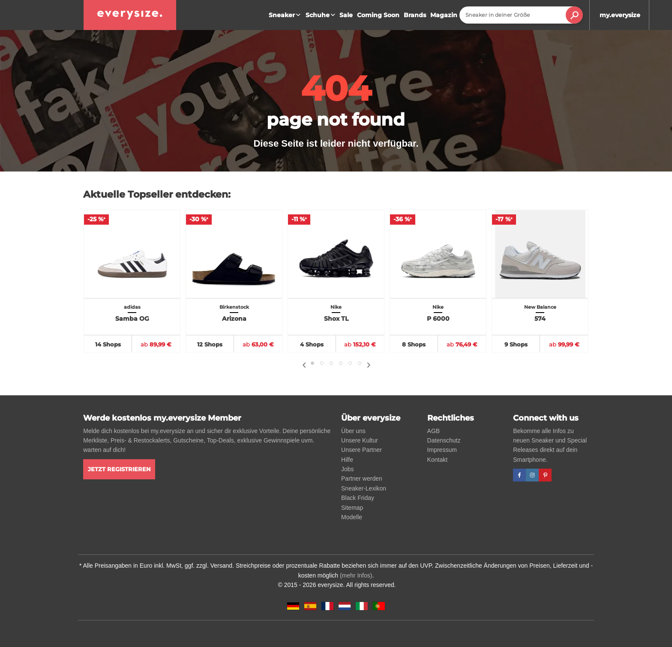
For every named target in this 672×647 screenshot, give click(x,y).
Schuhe (321, 15)
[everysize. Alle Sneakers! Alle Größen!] (130, 15)
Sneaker (286, 15)
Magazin (443, 15)
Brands (415, 15)
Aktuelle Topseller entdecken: (157, 194)
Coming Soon (378, 15)
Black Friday (357, 497)
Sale (346, 15)
